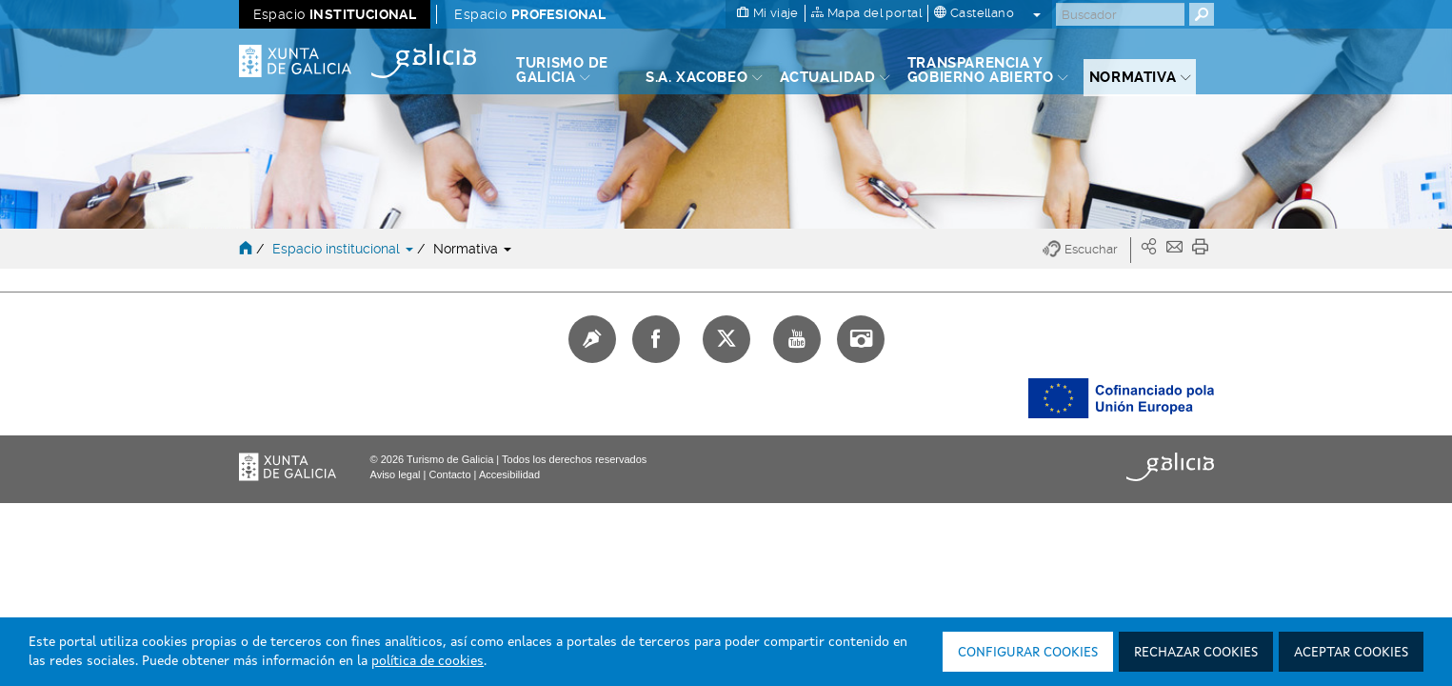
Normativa (472, 248)
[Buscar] (1120, 14)
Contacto (449, 474)
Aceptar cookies (1351, 652)
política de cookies (427, 661)
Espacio (335, 14)
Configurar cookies (1028, 652)
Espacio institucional (344, 248)
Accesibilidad (509, 474)
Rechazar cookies (1196, 652)
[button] (1087, 250)
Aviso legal (395, 474)
